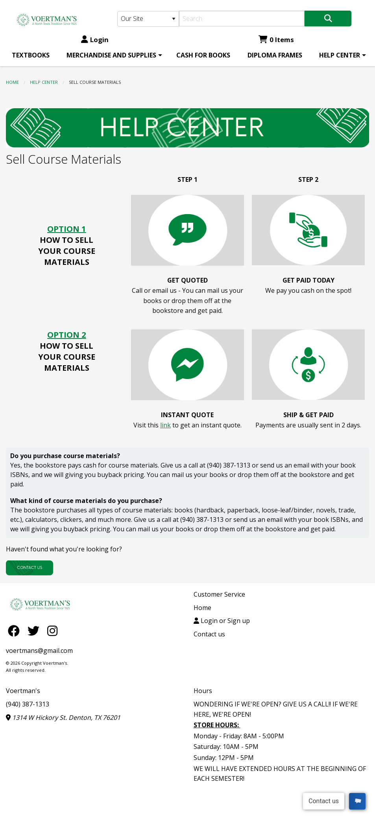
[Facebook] (16, 631)
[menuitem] (31, 55)
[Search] (242, 18)
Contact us (209, 634)
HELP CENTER (339, 55)
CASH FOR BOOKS (203, 55)
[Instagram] (52, 631)
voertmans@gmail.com (39, 650)
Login (95, 39)
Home (12, 82)
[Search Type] (148, 19)
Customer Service (219, 594)
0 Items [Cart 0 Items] (276, 39)
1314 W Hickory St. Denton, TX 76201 (63, 717)
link (165, 425)
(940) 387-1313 (27, 704)
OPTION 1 (66, 229)
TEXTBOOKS (31, 55)
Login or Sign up (222, 620)
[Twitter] (35, 631)
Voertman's (23, 690)
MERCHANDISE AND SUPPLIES (111, 55)
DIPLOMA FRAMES (275, 55)
